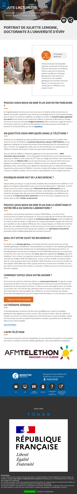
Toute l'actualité (36, 13)
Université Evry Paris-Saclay (14, 13)
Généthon (38, 126)
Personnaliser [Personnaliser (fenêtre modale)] (30, 491)
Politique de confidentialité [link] (45, 491)
